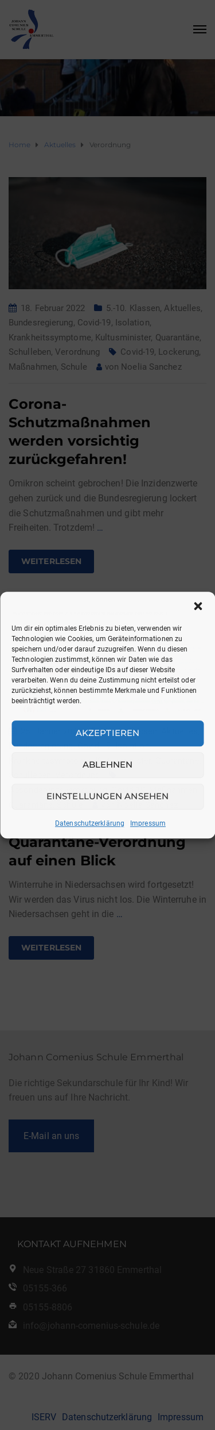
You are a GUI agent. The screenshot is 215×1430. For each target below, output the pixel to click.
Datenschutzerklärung (89, 823)
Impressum (148, 823)
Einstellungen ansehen (107, 796)
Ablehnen (108, 764)
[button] (198, 606)
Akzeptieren (107, 732)
